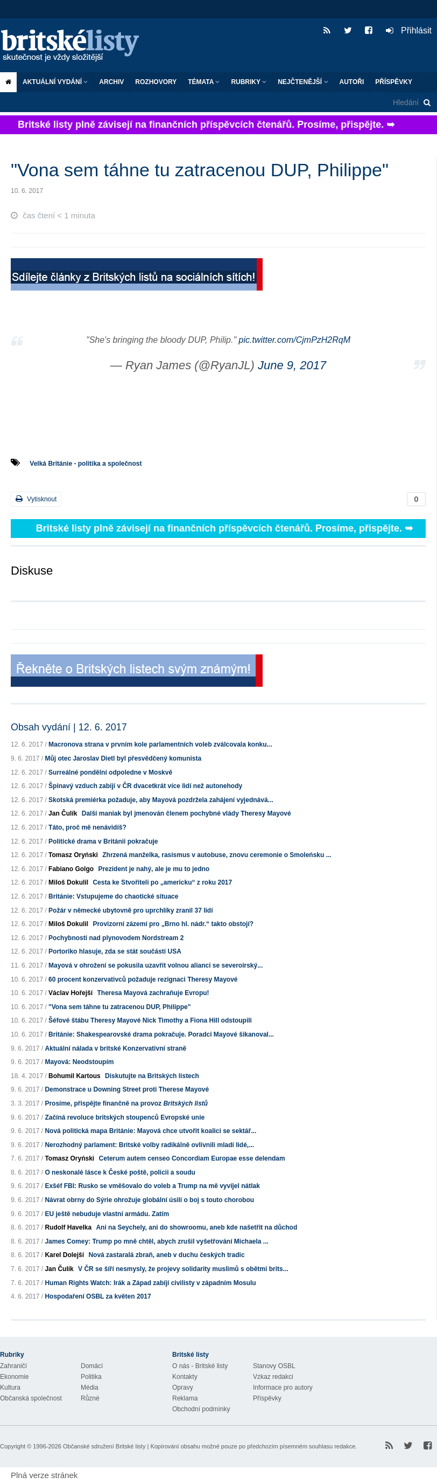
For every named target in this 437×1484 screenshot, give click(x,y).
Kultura (10, 1387)
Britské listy (75, 46)
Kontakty (185, 1377)
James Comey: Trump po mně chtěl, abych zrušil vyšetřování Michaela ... (156, 1241)
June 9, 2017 (292, 365)
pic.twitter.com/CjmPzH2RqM (294, 339)
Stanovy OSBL (274, 1366)
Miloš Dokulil (68, 882)
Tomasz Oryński (73, 855)
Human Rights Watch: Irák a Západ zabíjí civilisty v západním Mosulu (150, 1283)
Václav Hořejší (70, 993)
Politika (91, 1377)
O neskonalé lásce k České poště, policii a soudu (120, 1172)
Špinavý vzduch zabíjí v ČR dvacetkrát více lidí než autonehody (145, 786)
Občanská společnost (31, 1398)
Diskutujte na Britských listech (152, 1076)
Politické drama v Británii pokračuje (103, 841)
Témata (204, 82)
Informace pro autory (283, 1387)
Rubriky (248, 82)
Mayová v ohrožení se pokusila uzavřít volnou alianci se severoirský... (155, 965)
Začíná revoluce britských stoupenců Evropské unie (125, 1117)
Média (89, 1387)
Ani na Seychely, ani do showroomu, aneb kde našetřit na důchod (196, 1227)
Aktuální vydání (55, 82)
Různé (90, 1398)
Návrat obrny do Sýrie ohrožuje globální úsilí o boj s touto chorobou (149, 1200)
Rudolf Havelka (68, 1227)
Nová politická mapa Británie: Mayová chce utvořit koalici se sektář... (150, 1131)
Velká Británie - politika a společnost (86, 463)
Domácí (92, 1366)
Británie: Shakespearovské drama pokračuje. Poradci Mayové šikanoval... (161, 1034)
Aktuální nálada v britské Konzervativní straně (115, 1048)
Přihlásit (409, 30)
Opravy (182, 1387)
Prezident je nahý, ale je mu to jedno (153, 869)
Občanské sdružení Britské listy (104, 1446)
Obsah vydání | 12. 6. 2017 (69, 727)
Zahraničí (13, 1366)
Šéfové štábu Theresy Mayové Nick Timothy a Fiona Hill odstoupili (150, 1020)
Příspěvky (393, 82)
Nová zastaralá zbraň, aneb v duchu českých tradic (166, 1255)
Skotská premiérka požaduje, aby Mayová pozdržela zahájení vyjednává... (160, 800)
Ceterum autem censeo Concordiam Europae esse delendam (192, 1158)
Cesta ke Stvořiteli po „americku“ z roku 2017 (162, 882)
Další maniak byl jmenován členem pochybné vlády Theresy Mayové (186, 813)
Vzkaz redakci (273, 1377)
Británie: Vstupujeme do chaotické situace (113, 896)
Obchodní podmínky (201, 1409)
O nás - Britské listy (200, 1366)
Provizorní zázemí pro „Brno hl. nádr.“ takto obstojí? (173, 924)
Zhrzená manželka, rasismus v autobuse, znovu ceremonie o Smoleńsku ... (216, 855)
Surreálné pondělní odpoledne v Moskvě (110, 772)
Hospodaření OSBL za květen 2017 (98, 1296)
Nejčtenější (303, 82)
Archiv (111, 82)
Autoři (352, 82)
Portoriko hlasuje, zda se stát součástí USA (114, 951)
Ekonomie (14, 1377)
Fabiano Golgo (71, 869)
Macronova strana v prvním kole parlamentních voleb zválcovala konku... (160, 744)
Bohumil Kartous (74, 1076)
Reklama (185, 1398)
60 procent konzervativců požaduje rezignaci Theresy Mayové (142, 979)
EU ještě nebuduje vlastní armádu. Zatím (107, 1214)
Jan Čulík (62, 813)
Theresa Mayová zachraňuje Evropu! (153, 993)
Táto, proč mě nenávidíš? (87, 827)
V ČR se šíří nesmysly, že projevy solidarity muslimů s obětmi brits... (183, 1269)
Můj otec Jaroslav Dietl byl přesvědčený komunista (123, 758)
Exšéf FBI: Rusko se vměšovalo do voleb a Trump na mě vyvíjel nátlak (152, 1186)
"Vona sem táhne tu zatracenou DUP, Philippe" (119, 1007)
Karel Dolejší (64, 1255)
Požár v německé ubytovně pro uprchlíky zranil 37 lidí (130, 910)
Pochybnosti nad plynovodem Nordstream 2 (116, 938)
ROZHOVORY (156, 82)
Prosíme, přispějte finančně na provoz (126, 1103)
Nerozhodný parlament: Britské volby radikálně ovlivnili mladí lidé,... (149, 1145)
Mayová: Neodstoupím (79, 1062)
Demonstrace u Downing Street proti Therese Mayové (127, 1089)
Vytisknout (36, 499)
